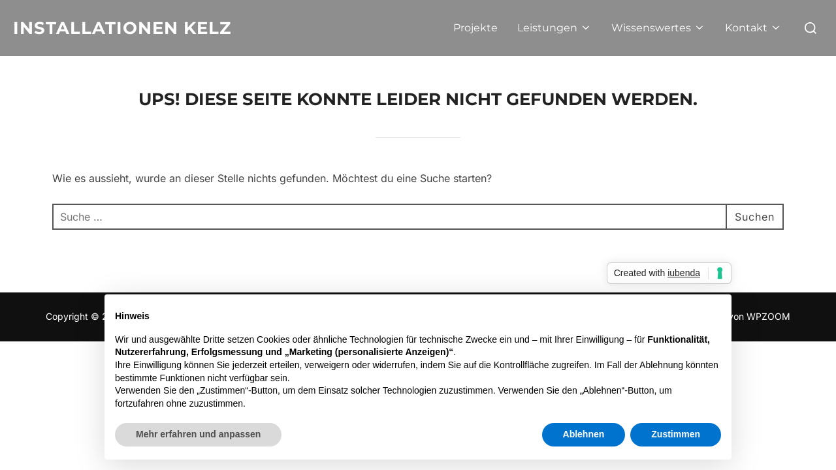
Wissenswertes (658, 28)
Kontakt (753, 28)
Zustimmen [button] (675, 434)
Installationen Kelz (122, 28)
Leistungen (554, 28)
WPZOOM (768, 316)
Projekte (475, 28)
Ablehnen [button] (584, 434)
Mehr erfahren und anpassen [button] (198, 434)
